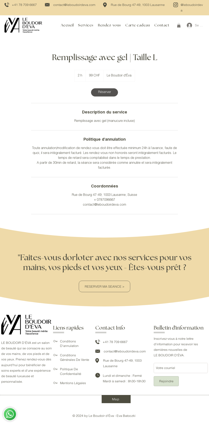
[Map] (116, 399)
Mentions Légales (73, 383)
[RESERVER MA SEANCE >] (104, 286)
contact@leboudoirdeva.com (74, 5)
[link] (104, 92)
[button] (179, 25)
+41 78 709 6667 (24, 5)
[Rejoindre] (166, 381)
